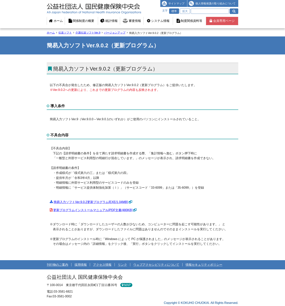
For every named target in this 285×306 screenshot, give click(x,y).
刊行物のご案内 (57, 264)
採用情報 (81, 264)
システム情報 (158, 20)
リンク (122, 264)
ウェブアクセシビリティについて (156, 264)
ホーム (56, 20)
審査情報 (132, 20)
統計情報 (108, 20)
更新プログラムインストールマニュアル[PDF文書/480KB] (92, 210)
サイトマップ (176, 3)
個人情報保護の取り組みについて (215, 3)
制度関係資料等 (189, 20)
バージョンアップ (114, 32)
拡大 (185, 11)
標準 (174, 11)
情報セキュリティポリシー (204, 264)
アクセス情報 (102, 264)
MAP (127, 285)
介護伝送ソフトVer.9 (87, 32)
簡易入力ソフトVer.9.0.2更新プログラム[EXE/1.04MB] (91, 202)
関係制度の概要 (81, 20)
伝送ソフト (65, 32)
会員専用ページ (222, 20)
